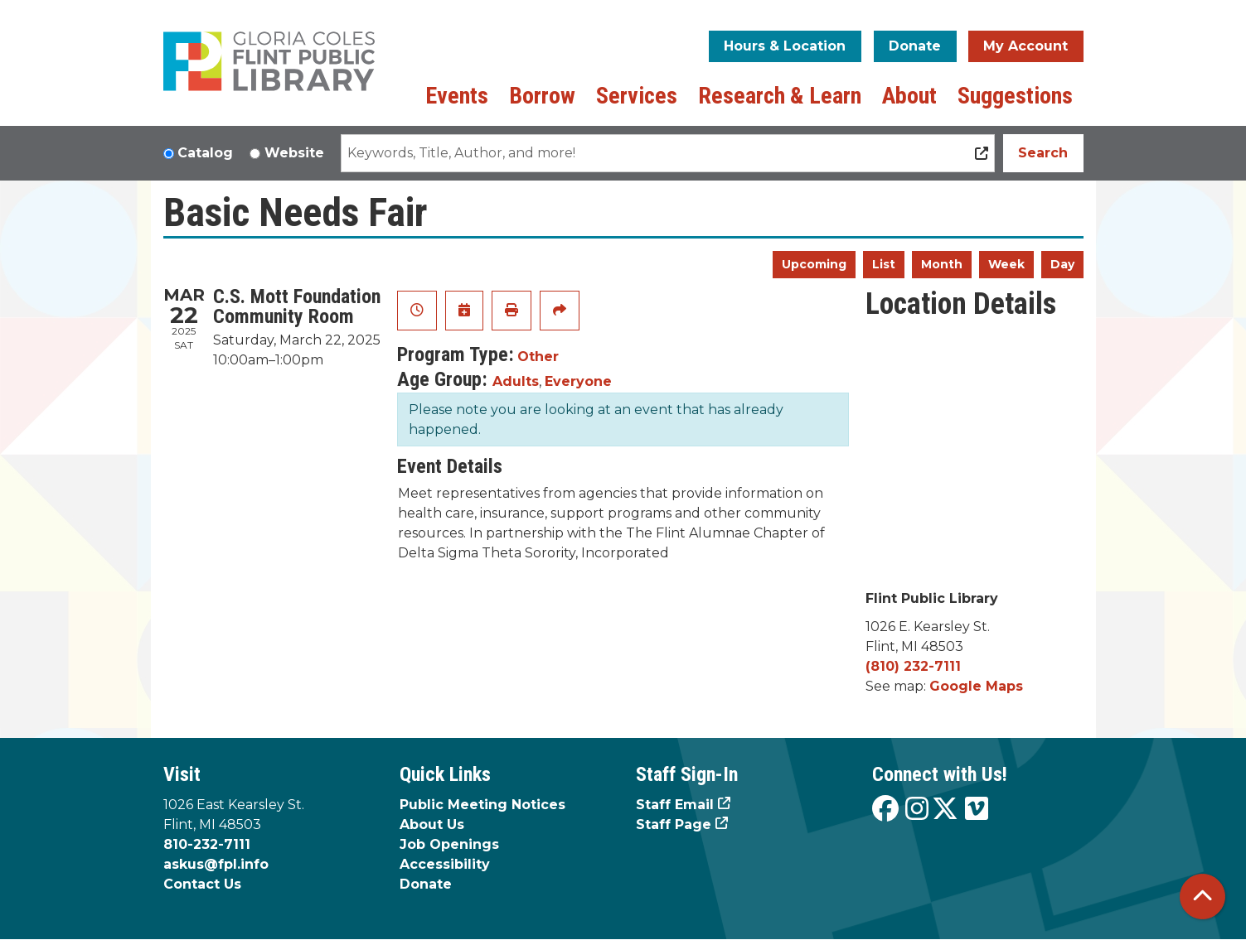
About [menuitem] (909, 95)
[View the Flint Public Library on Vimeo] (976, 809)
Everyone (578, 381)
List (883, 264)
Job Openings (449, 844)
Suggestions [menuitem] (1015, 95)
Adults (515, 381)
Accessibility (445, 864)
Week (1006, 264)
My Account (1025, 46)
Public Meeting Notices (482, 804)
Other (538, 356)
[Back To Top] (1202, 896)
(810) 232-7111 (913, 666)
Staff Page (673, 824)
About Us (432, 824)
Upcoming (814, 264)
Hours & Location (785, 46)
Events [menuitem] (456, 95)
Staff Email (675, 804)
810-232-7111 (206, 844)
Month (941, 264)
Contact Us (202, 884)
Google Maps (976, 686)
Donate (915, 46)
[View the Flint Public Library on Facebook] (885, 809)
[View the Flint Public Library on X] (945, 809)
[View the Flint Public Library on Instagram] (916, 809)
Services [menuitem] (636, 95)
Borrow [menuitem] (542, 95)
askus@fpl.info (216, 864)
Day (1062, 264)
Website (294, 153)
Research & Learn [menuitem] (779, 95)
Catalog (205, 153)
